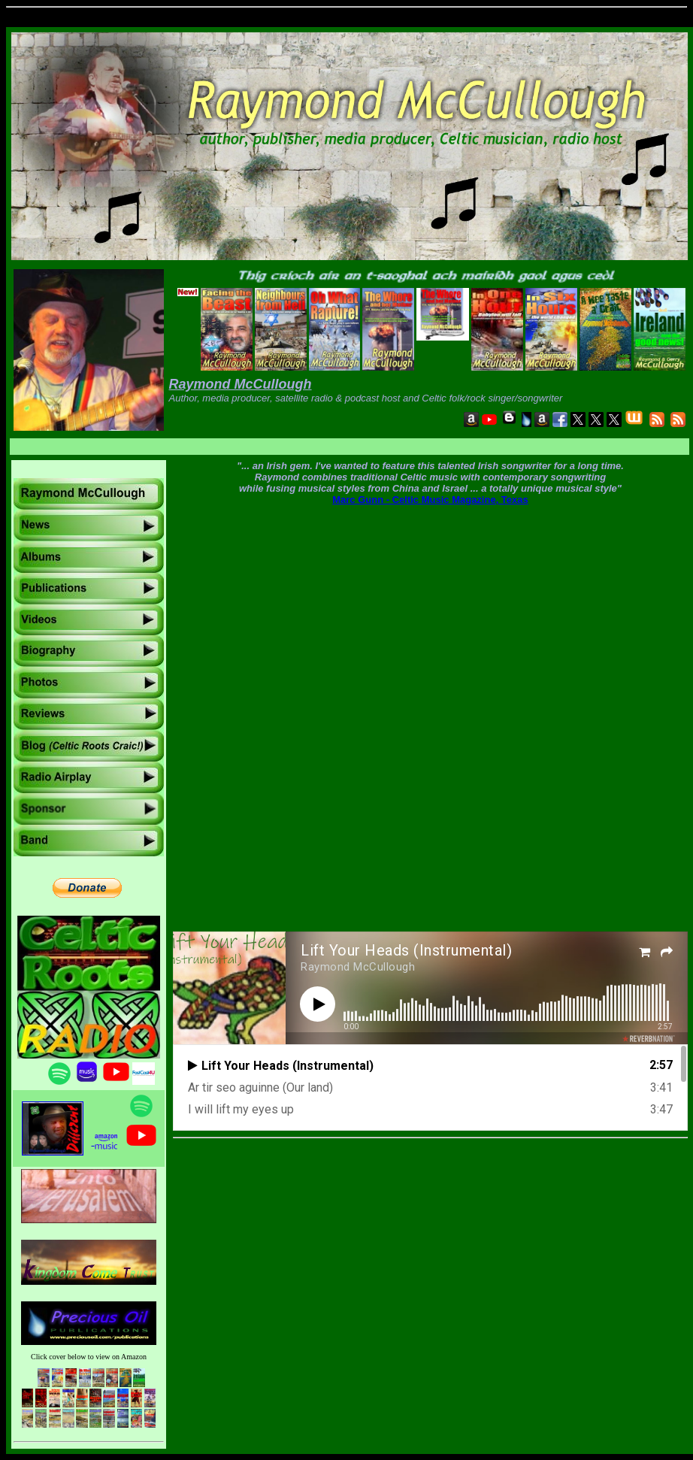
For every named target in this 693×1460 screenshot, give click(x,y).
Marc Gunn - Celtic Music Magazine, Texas (430, 499)
